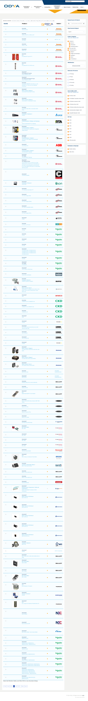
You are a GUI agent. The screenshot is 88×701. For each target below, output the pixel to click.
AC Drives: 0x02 (72, 95)
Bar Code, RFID (25, 427)
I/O (22, 55)
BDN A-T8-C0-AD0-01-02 (27, 472)
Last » (26, 686)
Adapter (31, 127)
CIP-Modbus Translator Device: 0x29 (76, 98)
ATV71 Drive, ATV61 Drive (27, 269)
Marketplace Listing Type (73, 145)
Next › (23, 686)
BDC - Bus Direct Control (27, 465)
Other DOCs (71, 151)
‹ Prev (8, 686)
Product (24, 23)
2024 (70, 125)
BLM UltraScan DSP (26, 623)
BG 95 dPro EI (25, 526)
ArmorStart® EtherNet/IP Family (28, 91)
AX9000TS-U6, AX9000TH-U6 (28, 306)
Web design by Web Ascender (80, 697)
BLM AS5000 (24, 614)
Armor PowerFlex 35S (26, 79)
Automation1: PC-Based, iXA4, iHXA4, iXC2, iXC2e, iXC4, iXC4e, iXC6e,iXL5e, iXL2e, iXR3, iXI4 (31, 290)
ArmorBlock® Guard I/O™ (27, 56)
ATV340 (23, 245)
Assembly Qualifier (25, 175)
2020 (70, 137)
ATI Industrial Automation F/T (27, 189)
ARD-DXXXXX (25, 29)
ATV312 (23, 230)
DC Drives (31, 496)
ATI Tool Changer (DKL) (26, 213)
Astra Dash (24, 184)
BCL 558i (24, 440)
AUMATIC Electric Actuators (27, 281)
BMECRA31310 (25, 638)
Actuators (24, 280)
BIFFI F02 (24, 544)
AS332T (23, 115)
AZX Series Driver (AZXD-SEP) (28, 365)
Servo (30, 287)
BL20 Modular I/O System (27, 586)
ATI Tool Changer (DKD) (27, 201)
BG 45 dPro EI (25, 497)
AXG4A (23, 322)
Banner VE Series (25, 417)
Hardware (30, 113)
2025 (70, 122)
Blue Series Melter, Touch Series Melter (30, 632)
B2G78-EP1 (24, 377)
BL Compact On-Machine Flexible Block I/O (30, 603)
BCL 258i (24, 428)
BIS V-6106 (24, 577)
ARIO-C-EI (24, 50)
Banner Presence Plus (26, 412)
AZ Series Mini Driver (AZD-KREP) (29, 358)
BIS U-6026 (24, 571)
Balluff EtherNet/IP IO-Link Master (28, 393)
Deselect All (75, 37)
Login (83, 695)
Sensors (23, 593)
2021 (70, 134)
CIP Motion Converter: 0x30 (74, 101)
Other (72, 57)
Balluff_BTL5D (25, 387)
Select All (70, 37)
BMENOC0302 (25, 648)
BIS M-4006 (24, 562)
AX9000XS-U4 (25, 311)
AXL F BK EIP (25, 333)
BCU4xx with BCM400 (26, 450)
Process (29, 183)
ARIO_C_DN (24, 45)
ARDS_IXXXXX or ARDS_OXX (28, 34)
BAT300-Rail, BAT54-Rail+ (27, 422)
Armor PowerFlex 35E (26, 74)
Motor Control (25, 90)
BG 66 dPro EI (25, 507)
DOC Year (70, 116)
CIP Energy (71, 73)
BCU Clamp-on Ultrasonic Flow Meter (29, 456)
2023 (70, 128)
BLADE (23, 595)
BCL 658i (24, 445)
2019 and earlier (72, 140)
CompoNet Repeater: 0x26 (74, 112)
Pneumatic (73, 44)
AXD (23, 317)
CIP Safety (71, 85)
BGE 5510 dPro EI (25, 535)
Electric (28, 280)
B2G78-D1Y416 (25, 372)
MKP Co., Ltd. (57, 39)
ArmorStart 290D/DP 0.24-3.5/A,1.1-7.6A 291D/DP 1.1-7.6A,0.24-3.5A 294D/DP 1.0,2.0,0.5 (30, 85)
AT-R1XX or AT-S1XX (26, 224)
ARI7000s (24, 40)
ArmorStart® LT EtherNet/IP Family (29, 100)
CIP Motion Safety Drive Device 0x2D (76, 107)
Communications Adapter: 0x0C (75, 110)
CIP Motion (71, 79)
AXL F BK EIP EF (25, 338)
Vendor (59, 23)
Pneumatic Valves (30, 464)
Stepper (30, 348)
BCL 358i (24, 435)
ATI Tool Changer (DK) (26, 195)
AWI (23, 296)
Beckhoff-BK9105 (25, 482)
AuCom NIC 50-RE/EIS (26, 274)
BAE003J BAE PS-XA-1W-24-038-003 (29, 382)
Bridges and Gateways (35, 121)
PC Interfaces (74, 58)
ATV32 (23, 235)
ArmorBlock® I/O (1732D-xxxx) (28, 65)
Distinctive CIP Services (73, 70)
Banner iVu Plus (25, 406)
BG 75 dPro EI (25, 516)
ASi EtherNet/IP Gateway (27, 151)
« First (5, 686)
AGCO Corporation (58, 550)
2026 (70, 120)
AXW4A (23, 343)
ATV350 (23, 258)
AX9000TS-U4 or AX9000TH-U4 (28, 301)
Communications (25, 121)
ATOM (23, 219)
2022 (70, 131)
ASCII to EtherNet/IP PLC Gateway (29, 123)
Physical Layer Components (28, 487)
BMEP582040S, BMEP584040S (28, 660)
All (53, 20)
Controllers (24, 113)
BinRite (23, 551)
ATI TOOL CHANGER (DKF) (27, 207)
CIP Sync (71, 76)
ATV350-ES (24, 264)
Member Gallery (72, 148)
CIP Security (71, 82)
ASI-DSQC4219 (25, 145)
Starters (30, 90)
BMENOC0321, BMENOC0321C (28, 654)
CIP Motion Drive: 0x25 (73, 104)
